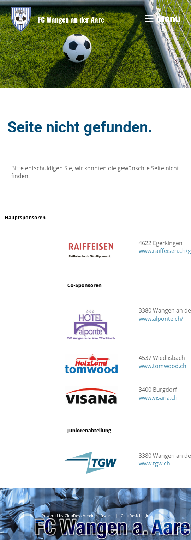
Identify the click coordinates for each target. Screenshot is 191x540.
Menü (162, 19)
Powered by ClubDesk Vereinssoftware (77, 515)
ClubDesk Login (135, 515)
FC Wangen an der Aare (71, 19)
